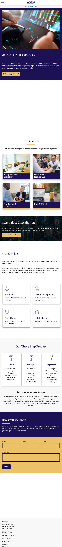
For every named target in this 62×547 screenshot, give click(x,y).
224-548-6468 (10, 526)
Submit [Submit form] (6, 467)
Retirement (5, 544)
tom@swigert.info (7, 538)
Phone (44, 442)
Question (5, 452)
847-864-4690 (9, 524)
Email (24, 442)
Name (4, 442)
